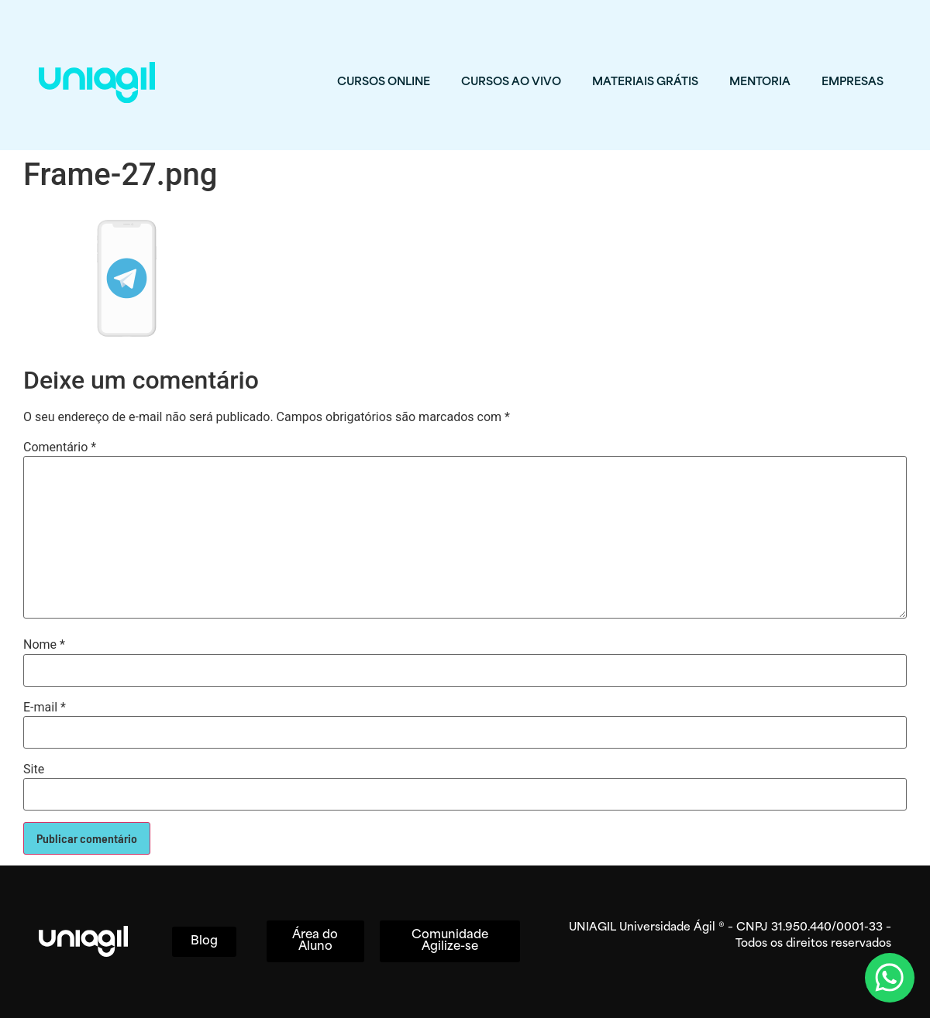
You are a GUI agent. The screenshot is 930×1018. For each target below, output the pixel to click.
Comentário (59, 447)
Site (33, 769)
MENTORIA (759, 82)
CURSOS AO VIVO (511, 82)
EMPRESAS (853, 82)
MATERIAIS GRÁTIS (645, 82)
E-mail (44, 707)
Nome (44, 645)
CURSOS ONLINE (383, 82)
